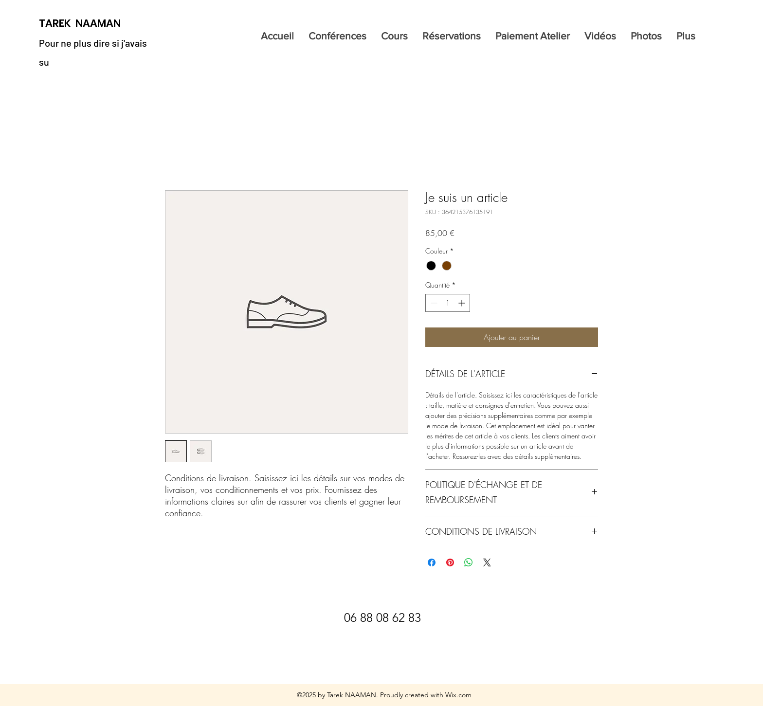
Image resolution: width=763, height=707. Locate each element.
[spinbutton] (447, 302)
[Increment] (462, 302)
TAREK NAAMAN (80, 23)
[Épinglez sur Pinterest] (450, 562)
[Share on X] (487, 562)
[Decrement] (433, 302)
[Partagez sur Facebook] (431, 562)
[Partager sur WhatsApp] (468, 562)
